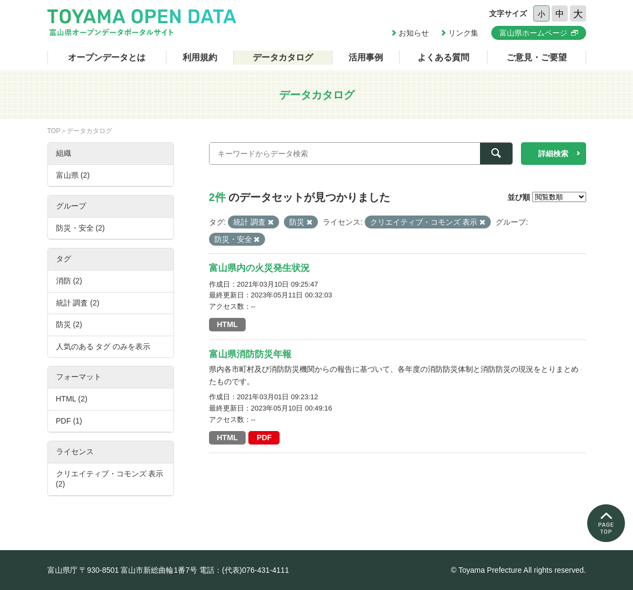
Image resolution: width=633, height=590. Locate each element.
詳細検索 (553, 153)
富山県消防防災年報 (250, 354)
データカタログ (283, 57)
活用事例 (366, 57)
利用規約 (200, 57)
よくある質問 (443, 57)
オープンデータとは (106, 57)
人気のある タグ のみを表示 (103, 346)
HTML (227, 324)
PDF (264, 437)
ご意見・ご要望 (536, 57)
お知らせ (414, 33)
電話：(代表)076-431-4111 (244, 570)
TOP (53, 131)
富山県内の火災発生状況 (259, 268)
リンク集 (463, 33)
